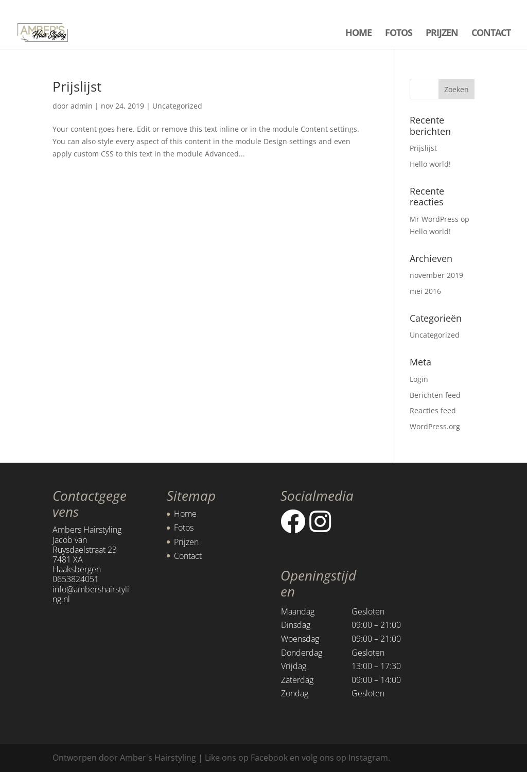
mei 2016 (425, 291)
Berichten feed (435, 395)
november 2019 (436, 275)
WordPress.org (435, 426)
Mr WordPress (434, 219)
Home (185, 513)
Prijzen (186, 542)
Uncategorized (177, 106)
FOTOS (398, 34)
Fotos (184, 527)
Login (419, 379)
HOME (358, 34)
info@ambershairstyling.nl (90, 594)
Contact (188, 556)
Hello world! (430, 164)
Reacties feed (433, 410)
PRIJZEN (442, 34)
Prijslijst (76, 86)
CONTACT (491, 34)
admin (82, 106)
